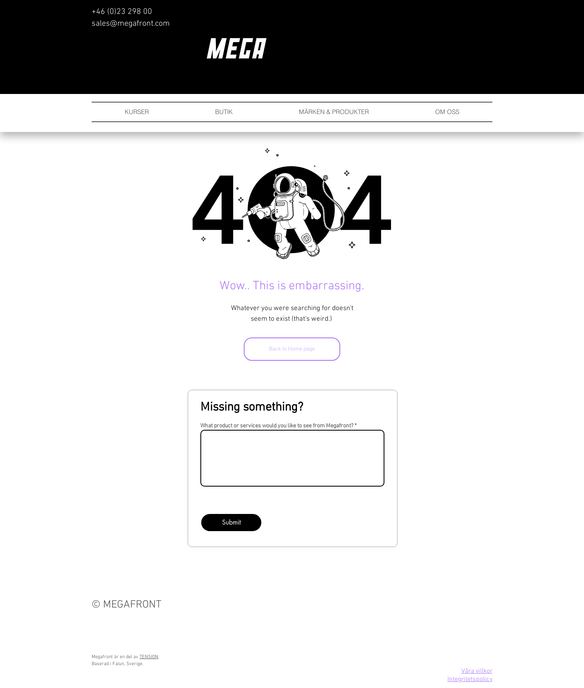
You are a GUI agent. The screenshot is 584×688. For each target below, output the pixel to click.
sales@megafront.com (131, 24)
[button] (334, 112)
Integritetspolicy (469, 679)
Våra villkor (476, 671)
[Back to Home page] (292, 349)
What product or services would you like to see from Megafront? (276, 426)
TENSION (148, 657)
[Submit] (231, 522)
